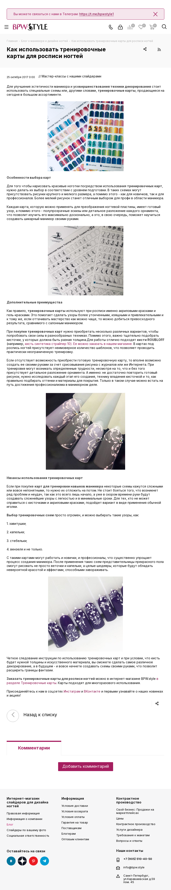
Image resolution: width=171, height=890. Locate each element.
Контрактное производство (128, 800)
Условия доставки (74, 805)
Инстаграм (72, 691)
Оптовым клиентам (75, 839)
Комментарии (34, 748)
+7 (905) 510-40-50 (137, 859)
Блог (10, 824)
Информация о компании (24, 819)
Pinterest (33, 861)
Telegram (44, 861)
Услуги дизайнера (129, 829)
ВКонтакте (92, 691)
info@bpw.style (134, 867)
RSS (159, 49)
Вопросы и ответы (129, 840)
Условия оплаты (73, 817)
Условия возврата (74, 811)
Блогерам (68, 833)
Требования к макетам (133, 835)
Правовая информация (23, 813)
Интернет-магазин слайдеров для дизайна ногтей (27, 802)
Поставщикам (71, 828)
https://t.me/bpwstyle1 (96, 14)
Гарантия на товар (74, 822)
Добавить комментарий (85, 766)
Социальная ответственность (28, 835)
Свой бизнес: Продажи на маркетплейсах (135, 811)
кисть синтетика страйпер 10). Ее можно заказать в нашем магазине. (78, 344)
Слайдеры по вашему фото (26, 830)
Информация (72, 798)
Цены (120, 818)
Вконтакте (11, 861)
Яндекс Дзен (22, 861)
